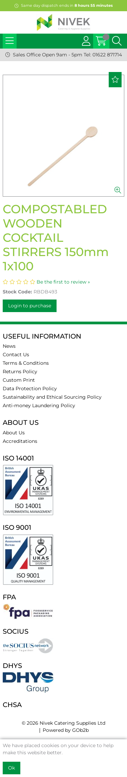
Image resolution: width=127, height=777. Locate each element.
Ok (11, 768)
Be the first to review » (63, 282)
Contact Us (16, 354)
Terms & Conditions (26, 363)
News (9, 346)
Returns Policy (20, 371)
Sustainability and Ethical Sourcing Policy (52, 397)
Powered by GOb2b (66, 730)
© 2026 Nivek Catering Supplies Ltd (63, 723)
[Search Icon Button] (116, 41)
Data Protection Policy (30, 388)
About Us (14, 433)
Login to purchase (29, 306)
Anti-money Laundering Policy (39, 405)
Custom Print (19, 380)
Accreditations (20, 441)
